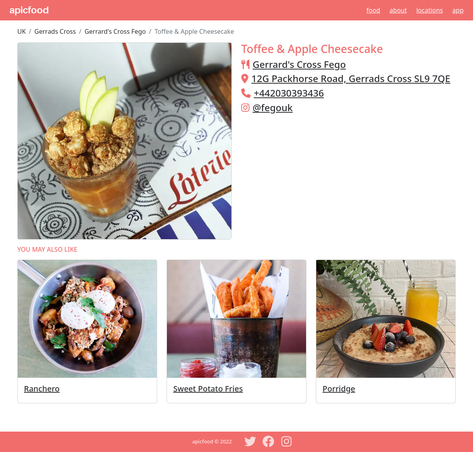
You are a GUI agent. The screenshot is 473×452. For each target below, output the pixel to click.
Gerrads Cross (55, 31)
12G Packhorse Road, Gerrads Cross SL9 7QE (350, 78)
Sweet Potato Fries (208, 388)
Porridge (339, 388)
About (398, 10)
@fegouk (273, 107)
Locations (429, 10)
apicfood (29, 10)
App (458, 10)
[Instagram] (286, 441)
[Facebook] (268, 441)
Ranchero (42, 388)
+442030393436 (289, 92)
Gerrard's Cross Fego (115, 31)
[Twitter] (250, 441)
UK (21, 31)
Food (373, 10)
